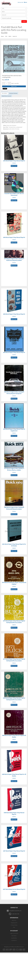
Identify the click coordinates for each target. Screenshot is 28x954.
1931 (6, 36)
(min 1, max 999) (15, 83)
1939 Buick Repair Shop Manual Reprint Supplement (14, 430)
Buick (10, 36)
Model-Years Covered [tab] (6, 96)
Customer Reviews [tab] (13, 93)
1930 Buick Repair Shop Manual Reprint (14, 352)
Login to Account (14, 933)
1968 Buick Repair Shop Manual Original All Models (14, 736)
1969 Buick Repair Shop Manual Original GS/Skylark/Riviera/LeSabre (14, 698)
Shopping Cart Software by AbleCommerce (14, 946)
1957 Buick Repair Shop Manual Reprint (14, 851)
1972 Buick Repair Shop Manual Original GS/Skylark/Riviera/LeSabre (14, 621)
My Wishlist (14, 938)
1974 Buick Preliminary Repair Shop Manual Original (14, 583)
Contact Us (14, 940)
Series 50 (15, 36)
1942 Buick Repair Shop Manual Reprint (14, 161)
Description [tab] (4, 93)
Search (24, 21)
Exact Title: (5, 127)
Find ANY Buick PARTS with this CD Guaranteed (14, 194)
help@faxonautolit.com (15, 910)
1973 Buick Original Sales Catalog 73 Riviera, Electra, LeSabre (14, 469)
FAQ (14, 927)
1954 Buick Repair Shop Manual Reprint (14, 314)
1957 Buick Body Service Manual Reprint (14, 889)
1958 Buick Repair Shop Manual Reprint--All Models (14, 775)
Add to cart (14, 86)
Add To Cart (14, 165)
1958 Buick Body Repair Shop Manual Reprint (14, 813)
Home (2, 36)
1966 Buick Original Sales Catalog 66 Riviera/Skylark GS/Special (14, 392)
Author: (5, 125)
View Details (14, 265)
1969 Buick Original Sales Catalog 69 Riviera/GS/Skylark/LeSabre (14, 508)
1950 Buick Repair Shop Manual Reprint (14, 237)
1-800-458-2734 (15, 914)
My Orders (14, 935)
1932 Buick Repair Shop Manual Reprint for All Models (14, 545)
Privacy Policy (14, 925)
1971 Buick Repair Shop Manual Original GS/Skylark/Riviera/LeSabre (14, 660)
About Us (14, 920)
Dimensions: (6, 129)
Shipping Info (14, 922)
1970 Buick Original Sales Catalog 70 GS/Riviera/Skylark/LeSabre (14, 259)
